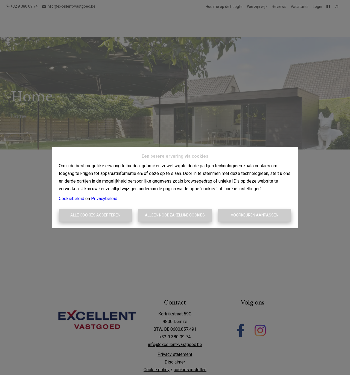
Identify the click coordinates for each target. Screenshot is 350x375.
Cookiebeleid (71, 198)
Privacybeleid (104, 198)
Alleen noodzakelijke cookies (175, 215)
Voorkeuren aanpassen (254, 215)
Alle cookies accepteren (95, 215)
